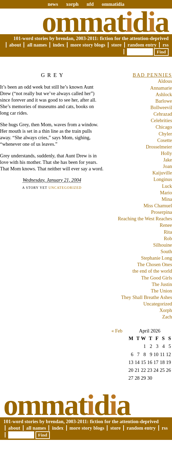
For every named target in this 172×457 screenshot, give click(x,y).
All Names (37, 45)
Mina (167, 199)
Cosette (164, 140)
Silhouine (162, 245)
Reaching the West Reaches (145, 218)
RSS (165, 45)
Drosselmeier (159, 146)
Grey (53, 75)
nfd (90, 4)
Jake (167, 159)
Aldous (165, 81)
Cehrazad (163, 114)
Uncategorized (65, 188)
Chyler (165, 133)
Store (116, 45)
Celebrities (161, 120)
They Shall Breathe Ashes (146, 297)
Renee (166, 225)
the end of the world (152, 271)
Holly (166, 153)
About (15, 45)
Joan (167, 166)
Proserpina (161, 212)
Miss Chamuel (157, 205)
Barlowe (163, 101)
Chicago (164, 127)
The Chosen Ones (154, 264)
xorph (72, 4)
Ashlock (164, 94)
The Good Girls (156, 277)
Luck (167, 186)
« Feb (116, 331)
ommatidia (113, 4)
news (53, 4)
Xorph (165, 310)
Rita (168, 232)
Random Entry (142, 45)
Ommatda (105, 21)
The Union (161, 290)
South (166, 251)
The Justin (162, 284)
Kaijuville (162, 172)
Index (58, 45)
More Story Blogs (87, 45)
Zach (167, 316)
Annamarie (161, 88)
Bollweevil (161, 107)
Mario (166, 192)
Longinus (163, 179)
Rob (168, 238)
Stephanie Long (156, 258)
